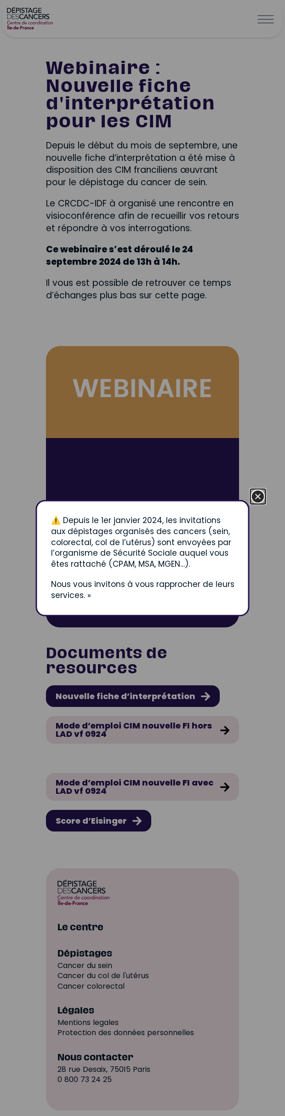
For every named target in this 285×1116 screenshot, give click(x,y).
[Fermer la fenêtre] (258, 497)
